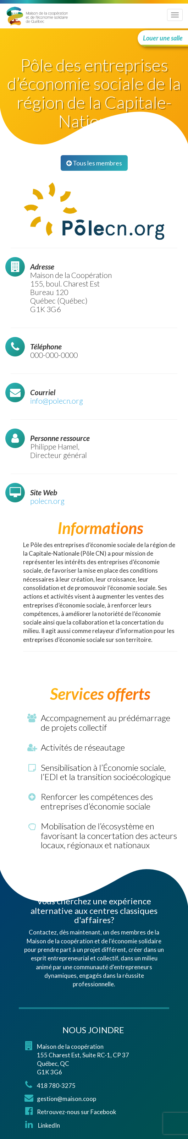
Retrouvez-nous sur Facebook (76, 1112)
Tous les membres (94, 163)
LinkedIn (48, 1125)
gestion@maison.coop (66, 1098)
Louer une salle (163, 38)
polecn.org (47, 500)
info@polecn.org (56, 400)
